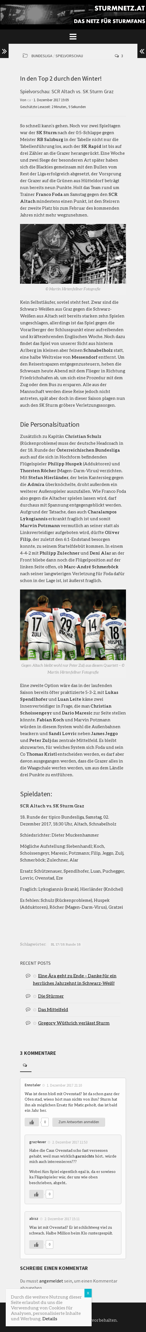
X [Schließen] (88, 1293)
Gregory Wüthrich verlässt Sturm (74, 1022)
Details (49, 1318)
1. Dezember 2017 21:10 (64, 1085)
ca (29, 100)
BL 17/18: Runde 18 (65, 944)
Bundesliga (41, 55)
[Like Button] (32, 1122)
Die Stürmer (51, 995)
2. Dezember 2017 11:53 (69, 1142)
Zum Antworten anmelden (78, 1121)
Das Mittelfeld (53, 1009)
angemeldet (51, 1281)
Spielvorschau (69, 55)
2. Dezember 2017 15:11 (62, 1218)
